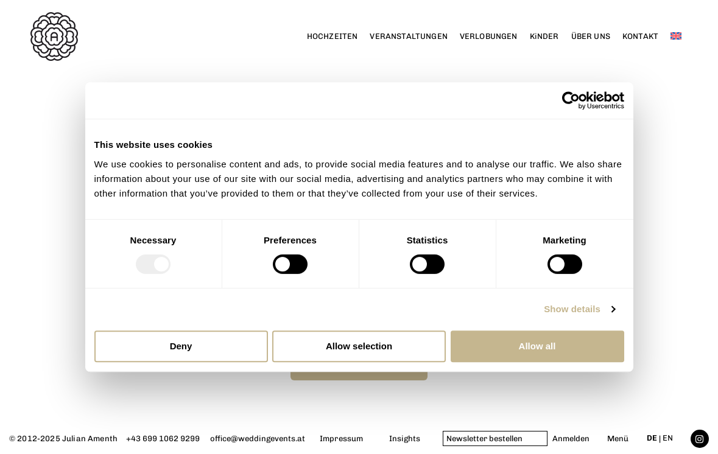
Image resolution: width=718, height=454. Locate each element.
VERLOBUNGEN (489, 36)
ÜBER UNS (590, 36)
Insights (404, 438)
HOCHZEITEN (332, 36)
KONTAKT (640, 36)
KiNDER (544, 36)
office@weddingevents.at (257, 438)
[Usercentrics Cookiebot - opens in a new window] (571, 100)
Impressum (341, 438)
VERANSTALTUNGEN (408, 36)
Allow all (537, 346)
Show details (572, 309)
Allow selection (359, 346)
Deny (181, 346)
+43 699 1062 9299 (163, 438)
